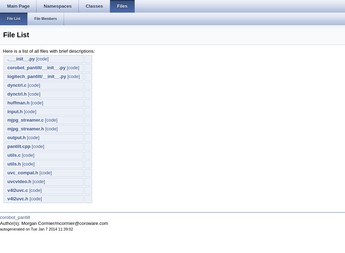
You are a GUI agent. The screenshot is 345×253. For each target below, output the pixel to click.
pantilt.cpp (19, 146)
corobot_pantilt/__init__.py (36, 67)
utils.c (14, 155)
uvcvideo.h (19, 181)
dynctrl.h (17, 94)
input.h (15, 111)
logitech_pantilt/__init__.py (36, 76)
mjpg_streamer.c (25, 120)
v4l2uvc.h (17, 198)
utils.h (14, 164)
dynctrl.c (16, 85)
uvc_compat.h (22, 172)
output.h (16, 137)
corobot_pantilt (15, 217)
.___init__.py (21, 58)
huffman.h (18, 102)
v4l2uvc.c (17, 190)
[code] (42, 58)
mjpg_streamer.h (25, 128)
